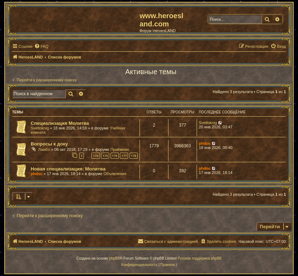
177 (124, 155)
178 (133, 155)
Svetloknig (40, 128)
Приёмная (119, 149)
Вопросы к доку (49, 144)
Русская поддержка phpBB (200, 258)
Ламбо (44, 149)
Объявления (114, 174)
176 (114, 155)
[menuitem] (41, 46)
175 (105, 155)
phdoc (205, 143)
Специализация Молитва (60, 123)
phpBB (114, 258)
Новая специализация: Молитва (68, 169)
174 (95, 155)
